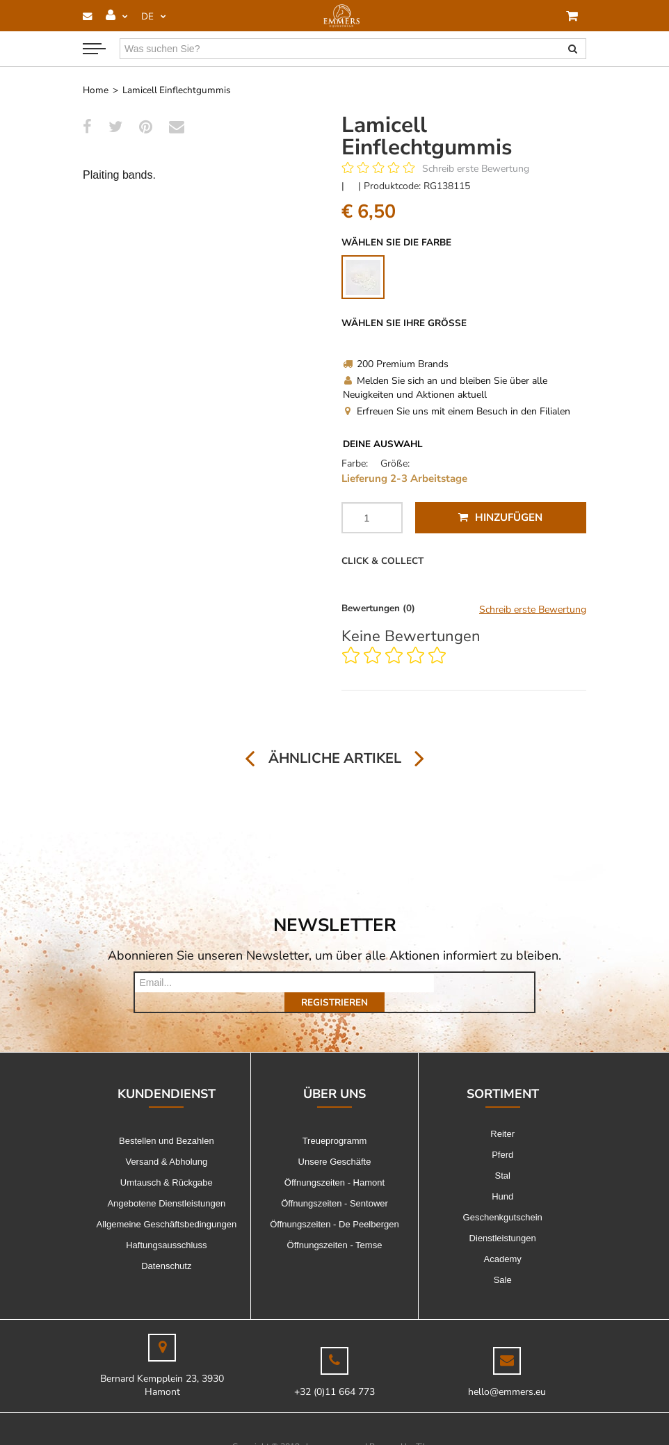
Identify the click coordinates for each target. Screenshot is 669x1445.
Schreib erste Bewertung (475, 168)
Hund (502, 1177)
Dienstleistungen (502, 1218)
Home (95, 90)
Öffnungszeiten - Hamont (334, 1163)
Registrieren (484, 983)
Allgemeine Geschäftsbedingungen (167, 1205)
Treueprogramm (335, 1121)
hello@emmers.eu (507, 1372)
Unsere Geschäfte (334, 1142)
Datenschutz (166, 1246)
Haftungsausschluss (166, 1225)
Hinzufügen (500, 517)
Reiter (502, 1114)
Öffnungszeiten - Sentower (334, 1184)
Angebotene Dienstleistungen (166, 1184)
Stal (502, 1156)
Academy (503, 1239)
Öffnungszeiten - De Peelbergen (334, 1205)
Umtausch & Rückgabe (166, 1163)
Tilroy (426, 1426)
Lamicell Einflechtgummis (176, 90)
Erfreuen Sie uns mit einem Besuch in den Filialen (456, 411)
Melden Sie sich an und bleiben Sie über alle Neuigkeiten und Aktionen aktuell (445, 387)
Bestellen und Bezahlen (166, 1121)
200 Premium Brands (396, 364)
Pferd (502, 1135)
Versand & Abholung (166, 1142)
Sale (503, 1260)
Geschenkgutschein (502, 1198)
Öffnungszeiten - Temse (334, 1225)
